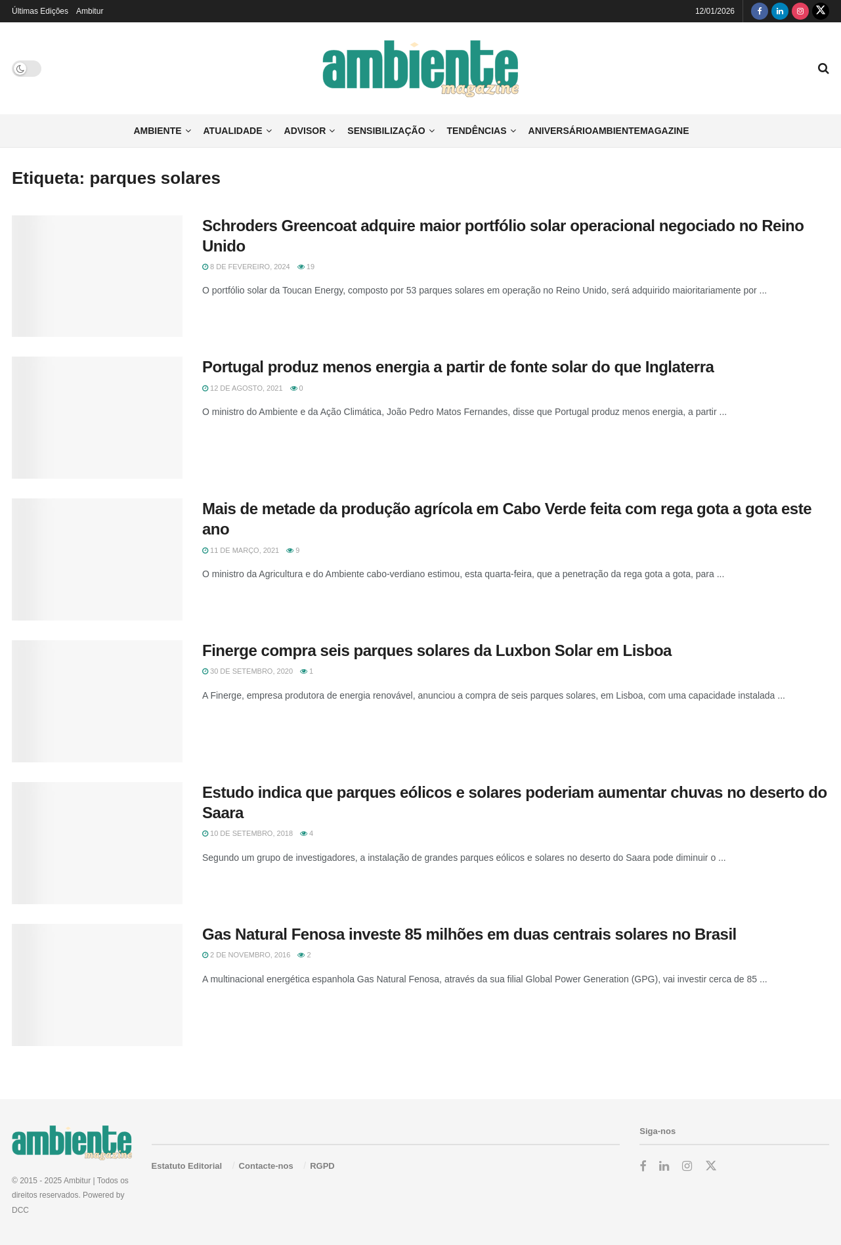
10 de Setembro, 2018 (247, 833)
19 (305, 267)
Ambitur (89, 11)
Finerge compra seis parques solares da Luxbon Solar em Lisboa (437, 650)
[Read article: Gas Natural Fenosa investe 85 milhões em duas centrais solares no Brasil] (97, 985)
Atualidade (233, 130)
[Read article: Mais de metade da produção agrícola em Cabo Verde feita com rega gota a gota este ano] (97, 559)
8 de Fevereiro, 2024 (246, 267)
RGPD (322, 1166)
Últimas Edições (40, 11)
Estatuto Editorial (187, 1166)
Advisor (305, 130)
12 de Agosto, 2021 (242, 388)
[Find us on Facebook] (759, 11)
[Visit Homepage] (420, 68)
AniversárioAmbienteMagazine (608, 130)
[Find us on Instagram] (800, 11)
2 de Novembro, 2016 (246, 955)
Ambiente (157, 130)
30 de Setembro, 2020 (247, 671)
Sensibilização (386, 130)
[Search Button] (823, 68)
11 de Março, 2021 (240, 550)
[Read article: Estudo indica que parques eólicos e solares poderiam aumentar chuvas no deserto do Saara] (97, 843)
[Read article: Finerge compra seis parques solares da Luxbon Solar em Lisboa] (97, 701)
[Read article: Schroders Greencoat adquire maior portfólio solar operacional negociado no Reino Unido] (97, 276)
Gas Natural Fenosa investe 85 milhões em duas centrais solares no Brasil (469, 934)
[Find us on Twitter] (820, 11)
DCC (20, 1210)
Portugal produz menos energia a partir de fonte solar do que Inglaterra (458, 367)
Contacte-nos (266, 1166)
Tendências (477, 130)
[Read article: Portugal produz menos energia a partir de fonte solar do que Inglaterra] (97, 418)
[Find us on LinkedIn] (779, 11)
